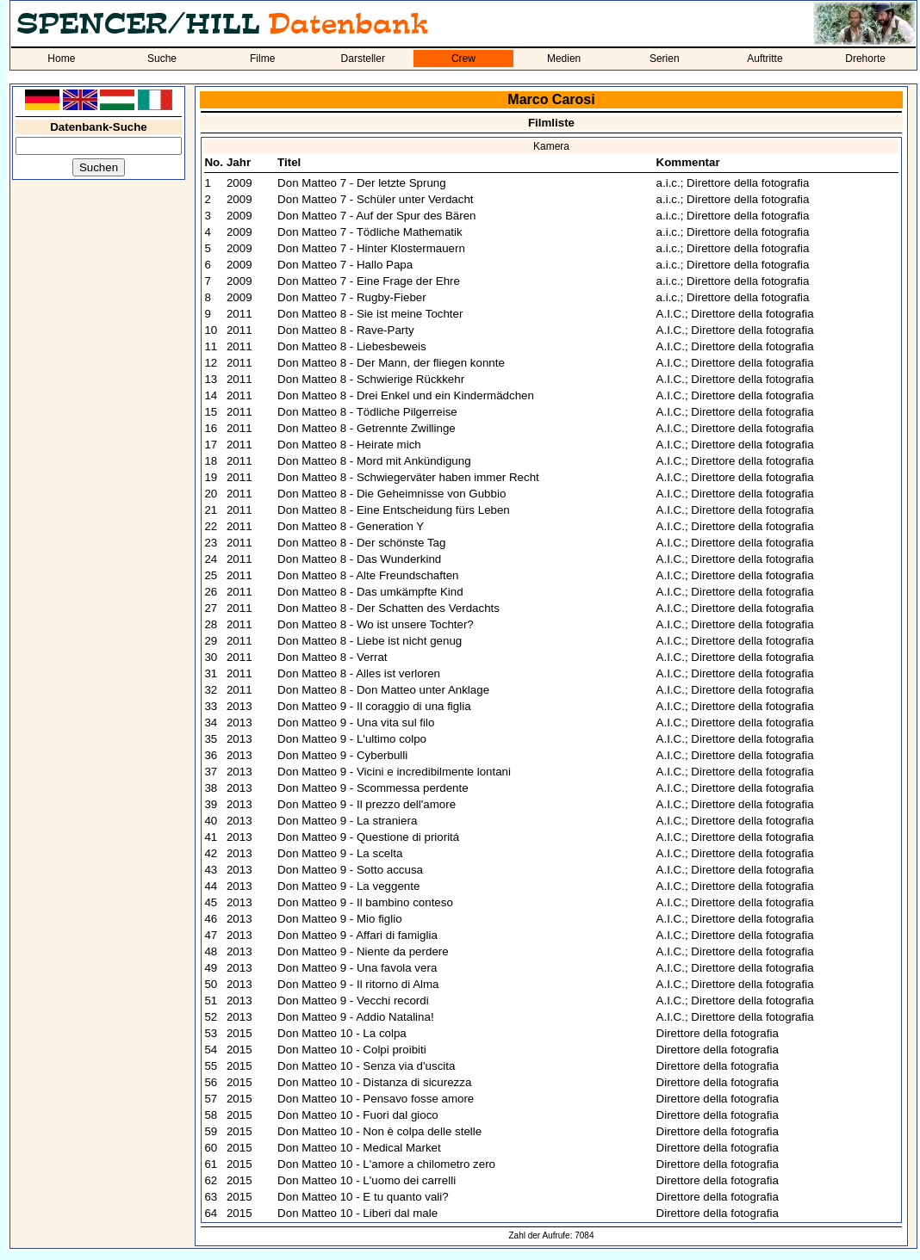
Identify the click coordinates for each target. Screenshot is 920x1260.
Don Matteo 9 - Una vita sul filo (355, 722)
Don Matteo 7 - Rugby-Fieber (351, 297)
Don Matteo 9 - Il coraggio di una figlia (373, 706)
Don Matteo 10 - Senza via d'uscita (366, 1065)
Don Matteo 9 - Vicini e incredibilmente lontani (394, 771)
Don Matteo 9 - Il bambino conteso (365, 902)
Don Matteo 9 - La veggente (348, 886)
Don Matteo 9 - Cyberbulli (342, 755)
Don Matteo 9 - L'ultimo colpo (351, 738)
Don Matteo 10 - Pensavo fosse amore (375, 1098)
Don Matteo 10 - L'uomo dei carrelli (366, 1180)
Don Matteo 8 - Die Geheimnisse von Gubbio (391, 493)
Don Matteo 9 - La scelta (339, 853)
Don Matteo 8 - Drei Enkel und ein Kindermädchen (405, 395)
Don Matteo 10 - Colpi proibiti (351, 1049)
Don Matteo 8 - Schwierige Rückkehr (370, 379)
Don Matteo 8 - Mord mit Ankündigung (373, 460)
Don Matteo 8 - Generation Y (350, 526)
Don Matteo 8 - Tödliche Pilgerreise (367, 411)
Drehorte (865, 58)
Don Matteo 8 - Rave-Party (345, 330)
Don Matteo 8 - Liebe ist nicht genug (369, 640)
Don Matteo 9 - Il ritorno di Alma (357, 984)
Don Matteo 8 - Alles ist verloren (358, 673)
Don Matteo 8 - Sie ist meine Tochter (370, 313)
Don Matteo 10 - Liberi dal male (357, 1213)
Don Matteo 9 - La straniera (347, 820)
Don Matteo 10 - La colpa (342, 1033)
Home (61, 58)
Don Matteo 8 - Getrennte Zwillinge (366, 428)
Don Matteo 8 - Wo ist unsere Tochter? (375, 624)
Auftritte (764, 58)
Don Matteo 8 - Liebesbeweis (351, 346)
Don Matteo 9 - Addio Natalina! (355, 1016)
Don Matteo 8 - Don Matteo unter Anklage (383, 689)
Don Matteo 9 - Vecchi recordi (353, 1000)
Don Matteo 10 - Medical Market (359, 1147)
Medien (564, 58)
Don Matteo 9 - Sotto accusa (350, 869)
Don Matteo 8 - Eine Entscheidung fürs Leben (393, 509)
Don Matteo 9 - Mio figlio (339, 918)
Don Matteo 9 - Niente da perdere (363, 951)
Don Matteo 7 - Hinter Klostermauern (371, 248)
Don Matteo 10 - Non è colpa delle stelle (379, 1131)
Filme (262, 58)
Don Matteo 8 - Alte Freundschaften (367, 575)
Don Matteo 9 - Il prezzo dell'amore (366, 804)
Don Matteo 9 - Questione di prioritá (368, 837)
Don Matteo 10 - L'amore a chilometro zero (386, 1164)
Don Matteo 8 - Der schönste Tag (361, 542)
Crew (463, 58)
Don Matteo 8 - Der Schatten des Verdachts (388, 608)
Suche (162, 58)
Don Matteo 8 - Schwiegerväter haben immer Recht (408, 477)
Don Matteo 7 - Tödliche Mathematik (370, 231)
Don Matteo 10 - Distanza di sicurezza (374, 1082)
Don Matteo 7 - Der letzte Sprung (361, 182)
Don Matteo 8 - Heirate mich (349, 444)
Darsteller (363, 58)
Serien (665, 58)
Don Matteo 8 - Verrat (332, 657)
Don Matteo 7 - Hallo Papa (345, 264)
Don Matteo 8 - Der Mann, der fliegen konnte (391, 362)
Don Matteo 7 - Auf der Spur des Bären (376, 215)
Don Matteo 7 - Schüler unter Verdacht (375, 199)
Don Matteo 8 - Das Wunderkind (359, 559)
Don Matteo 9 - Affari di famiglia (357, 935)
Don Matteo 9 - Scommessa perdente (373, 787)
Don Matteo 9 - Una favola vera (357, 967)
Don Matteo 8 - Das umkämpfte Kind (370, 591)
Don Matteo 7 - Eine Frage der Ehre (368, 281)
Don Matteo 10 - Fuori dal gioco (357, 1115)
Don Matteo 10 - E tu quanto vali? (363, 1196)
